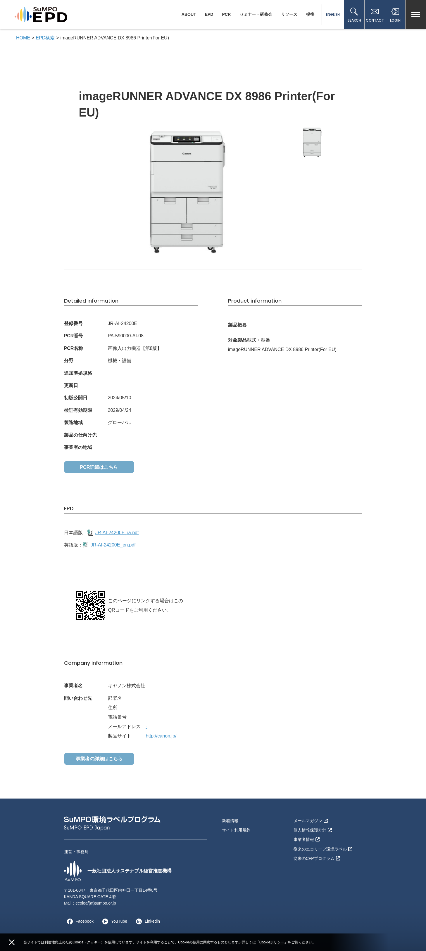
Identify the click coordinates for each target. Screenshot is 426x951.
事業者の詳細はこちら (99, 758)
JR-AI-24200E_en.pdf (109, 545)
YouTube (113, 921)
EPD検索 (45, 37)
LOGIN (395, 15)
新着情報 (230, 820)
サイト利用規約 (236, 830)
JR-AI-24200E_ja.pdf (113, 533)
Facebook (79, 921)
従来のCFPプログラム (317, 858)
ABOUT (189, 14)
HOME (23, 37)
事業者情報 (307, 839)
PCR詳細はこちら (99, 467)
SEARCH (354, 15)
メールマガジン (311, 820)
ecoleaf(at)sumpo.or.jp (95, 903)
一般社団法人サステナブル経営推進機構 (118, 871)
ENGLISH (333, 14)
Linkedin (146, 921)
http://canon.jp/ (161, 735)
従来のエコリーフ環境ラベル (323, 849)
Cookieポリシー (271, 942)
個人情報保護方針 (313, 830)
